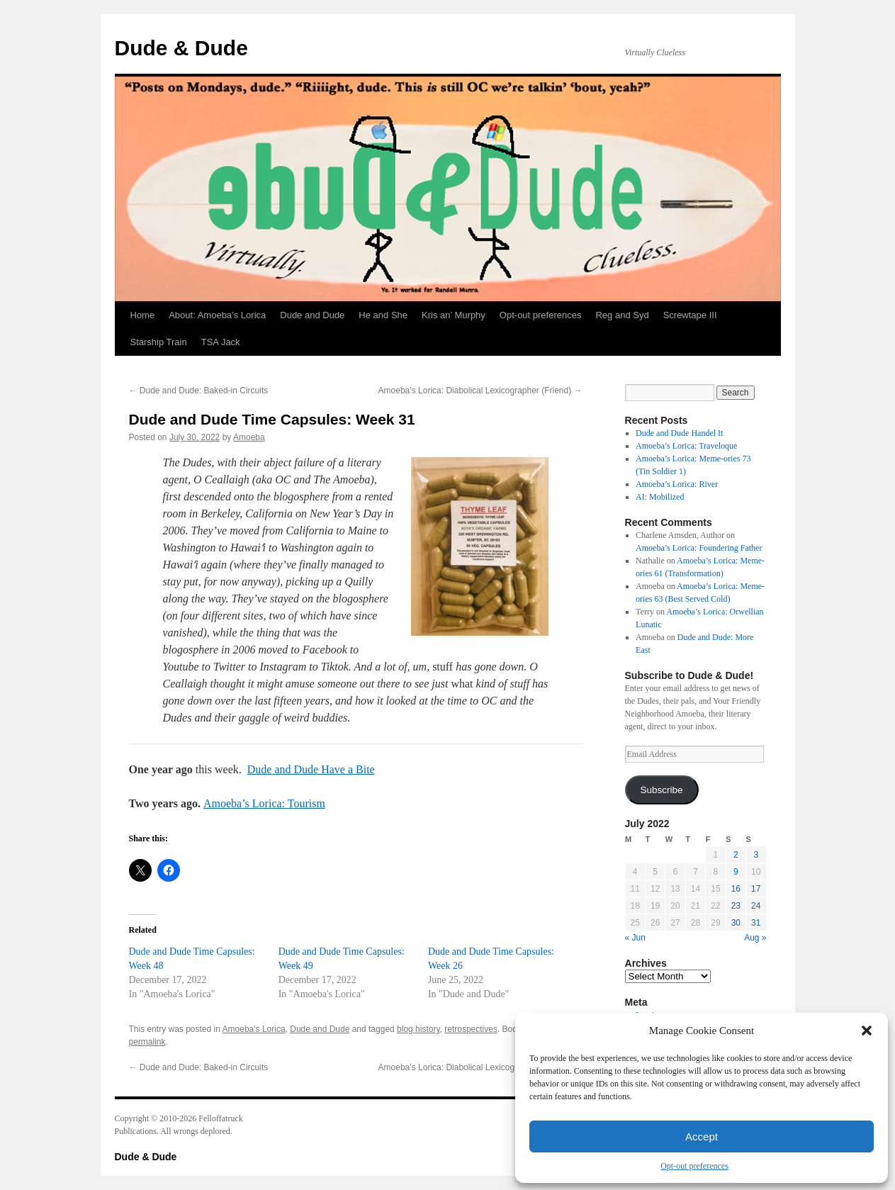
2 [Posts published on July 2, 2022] (735, 855)
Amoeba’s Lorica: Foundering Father (699, 548)
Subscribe (661, 790)
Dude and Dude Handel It (679, 433)
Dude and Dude (312, 315)
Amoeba (249, 437)
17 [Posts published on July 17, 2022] (755, 889)
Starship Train (158, 342)
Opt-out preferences (694, 1166)
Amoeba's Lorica (254, 1029)
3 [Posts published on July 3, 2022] (755, 855)
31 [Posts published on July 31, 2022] (755, 923)
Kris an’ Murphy (453, 315)
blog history (418, 1029)
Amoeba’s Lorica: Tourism (264, 803)
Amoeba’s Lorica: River (677, 484)
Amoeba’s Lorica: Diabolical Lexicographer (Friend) (480, 390)
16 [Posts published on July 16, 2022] (736, 889)
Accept (701, 1136)
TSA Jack (220, 342)
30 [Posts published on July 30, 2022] (736, 923)
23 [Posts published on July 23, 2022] (736, 906)
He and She (383, 315)
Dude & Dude (181, 48)
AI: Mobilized (660, 497)
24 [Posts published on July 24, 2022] (755, 906)
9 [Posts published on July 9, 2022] (735, 872)
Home (142, 315)
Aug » (755, 938)
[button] (867, 1030)
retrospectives (470, 1029)
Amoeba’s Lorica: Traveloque (686, 446)
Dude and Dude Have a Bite (311, 769)
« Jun (635, 938)
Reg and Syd (621, 315)
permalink (147, 1042)
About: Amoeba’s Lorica (217, 315)
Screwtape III (690, 315)
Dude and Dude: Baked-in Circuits (199, 390)
